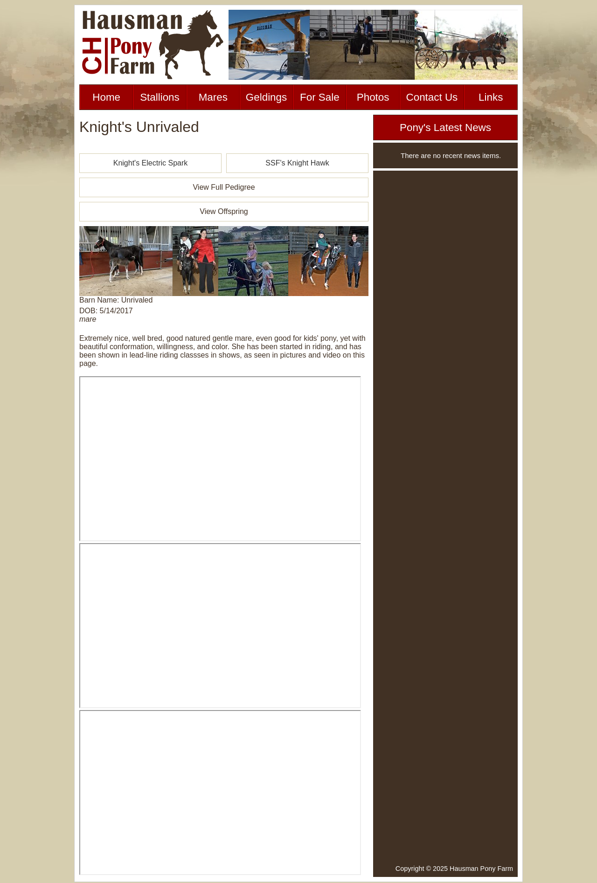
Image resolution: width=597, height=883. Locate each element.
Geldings (266, 97)
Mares (213, 97)
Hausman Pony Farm (481, 868)
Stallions (160, 97)
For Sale (320, 97)
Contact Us (432, 97)
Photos (373, 97)
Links (491, 97)
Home (106, 97)
